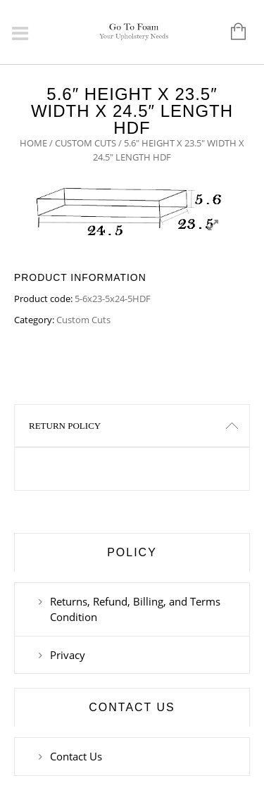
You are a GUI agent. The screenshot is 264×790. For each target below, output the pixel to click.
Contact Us (76, 756)
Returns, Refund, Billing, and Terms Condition (135, 609)
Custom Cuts (85, 143)
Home (33, 143)
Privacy (67, 655)
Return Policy (65, 425)
